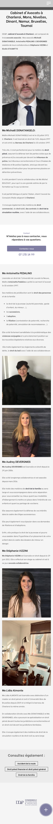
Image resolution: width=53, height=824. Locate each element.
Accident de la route (26, 763)
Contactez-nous (26, 248)
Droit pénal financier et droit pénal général (26, 769)
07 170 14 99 (26, 254)
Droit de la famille (26, 774)
